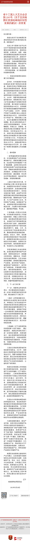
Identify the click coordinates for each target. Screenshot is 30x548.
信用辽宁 (15, 520)
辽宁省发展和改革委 (7, 1)
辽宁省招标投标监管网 (6, 520)
